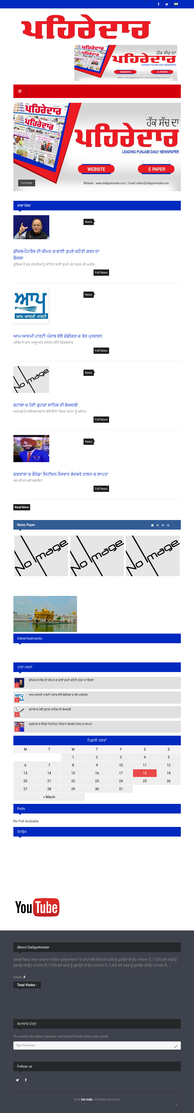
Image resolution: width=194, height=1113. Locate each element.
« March (49, 797)
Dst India (87, 1099)
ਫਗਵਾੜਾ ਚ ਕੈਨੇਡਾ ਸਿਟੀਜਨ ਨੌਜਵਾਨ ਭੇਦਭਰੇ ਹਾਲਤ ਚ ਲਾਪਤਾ (60, 724)
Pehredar (26, 183)
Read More (22, 507)
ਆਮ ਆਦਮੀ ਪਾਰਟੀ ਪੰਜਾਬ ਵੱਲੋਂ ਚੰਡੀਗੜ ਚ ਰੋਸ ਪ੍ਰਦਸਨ (58, 695)
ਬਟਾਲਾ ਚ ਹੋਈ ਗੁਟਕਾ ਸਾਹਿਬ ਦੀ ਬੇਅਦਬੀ (50, 709)
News (88, 222)
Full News (101, 272)
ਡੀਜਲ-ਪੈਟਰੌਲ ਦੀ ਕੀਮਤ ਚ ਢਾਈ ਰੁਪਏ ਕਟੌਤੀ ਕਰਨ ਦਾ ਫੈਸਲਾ (61, 680)
